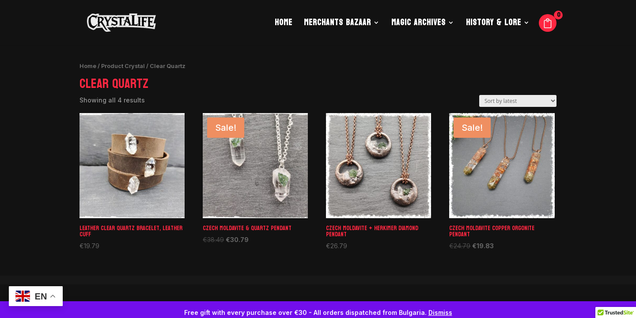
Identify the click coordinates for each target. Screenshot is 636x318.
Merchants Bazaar (337, 24)
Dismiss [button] (440, 312)
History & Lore (493, 24)
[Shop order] (517, 101)
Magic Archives (418, 24)
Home (283, 24)
